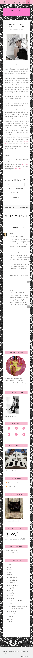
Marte (12, 234)
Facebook (9, 429)
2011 (8, 575)
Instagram (16, 429)
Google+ (16, 435)
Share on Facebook (17, 185)
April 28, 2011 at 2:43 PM (16, 236)
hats (19, 197)
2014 (8, 567)
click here (25, 164)
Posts (8, 483)
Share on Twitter (17, 188)
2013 (8, 570)
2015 (8, 564)
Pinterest (9, 435)
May (10, 595)
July (10, 590)
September (12, 585)
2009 (8, 619)
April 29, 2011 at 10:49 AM (17, 292)
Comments (10, 486)
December (12, 577)
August (11, 588)
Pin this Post (17, 192)
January (11, 614)
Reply (29, 282)
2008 (8, 621)
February (11, 611)
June (10, 593)
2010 (8, 616)
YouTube (24, 435)
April (10, 598)
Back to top (25, 656)
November (12, 580)
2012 (8, 572)
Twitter (24, 429)
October (11, 582)
